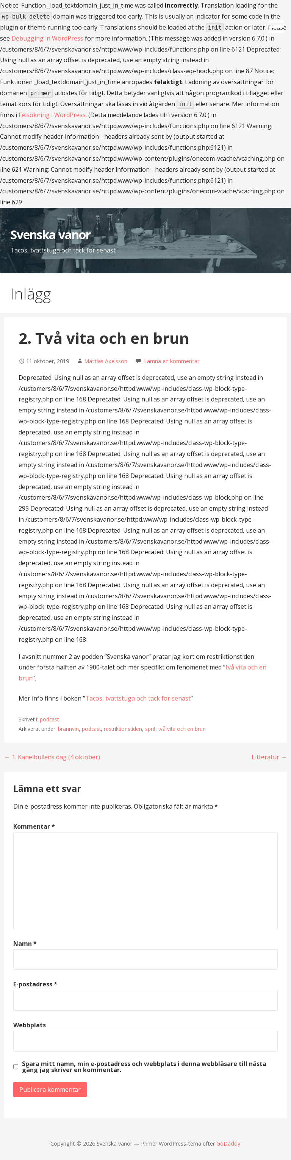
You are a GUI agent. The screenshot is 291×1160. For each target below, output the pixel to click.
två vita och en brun (182, 728)
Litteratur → (269, 757)
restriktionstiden (123, 728)
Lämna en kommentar (171, 361)
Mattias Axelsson (105, 361)
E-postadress (35, 984)
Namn (25, 943)
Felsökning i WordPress (52, 115)
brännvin (68, 728)
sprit (150, 728)
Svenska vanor (50, 234)
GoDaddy (228, 1143)
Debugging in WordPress (47, 38)
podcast (49, 719)
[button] (279, 18)
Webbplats (29, 1025)
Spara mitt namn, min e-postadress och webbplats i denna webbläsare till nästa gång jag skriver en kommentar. (144, 1067)
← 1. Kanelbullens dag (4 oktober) (52, 757)
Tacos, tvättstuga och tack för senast (138, 698)
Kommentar (34, 826)
